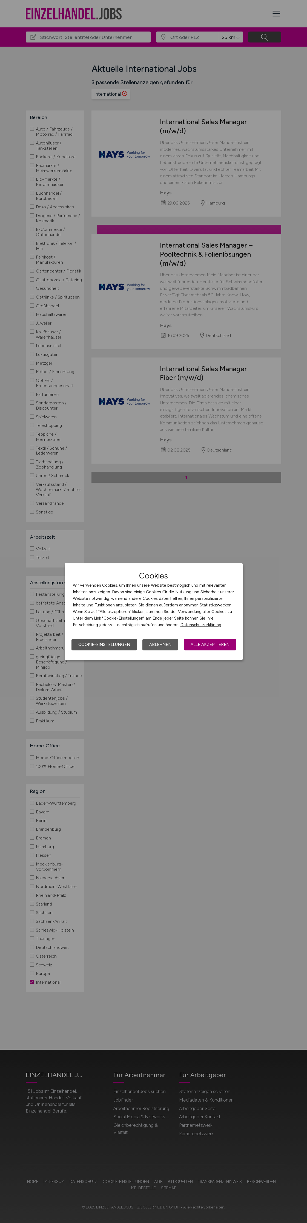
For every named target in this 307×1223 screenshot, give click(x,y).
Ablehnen (160, 644)
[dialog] (154, 611)
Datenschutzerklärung (200, 624)
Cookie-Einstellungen (104, 644)
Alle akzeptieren (210, 644)
